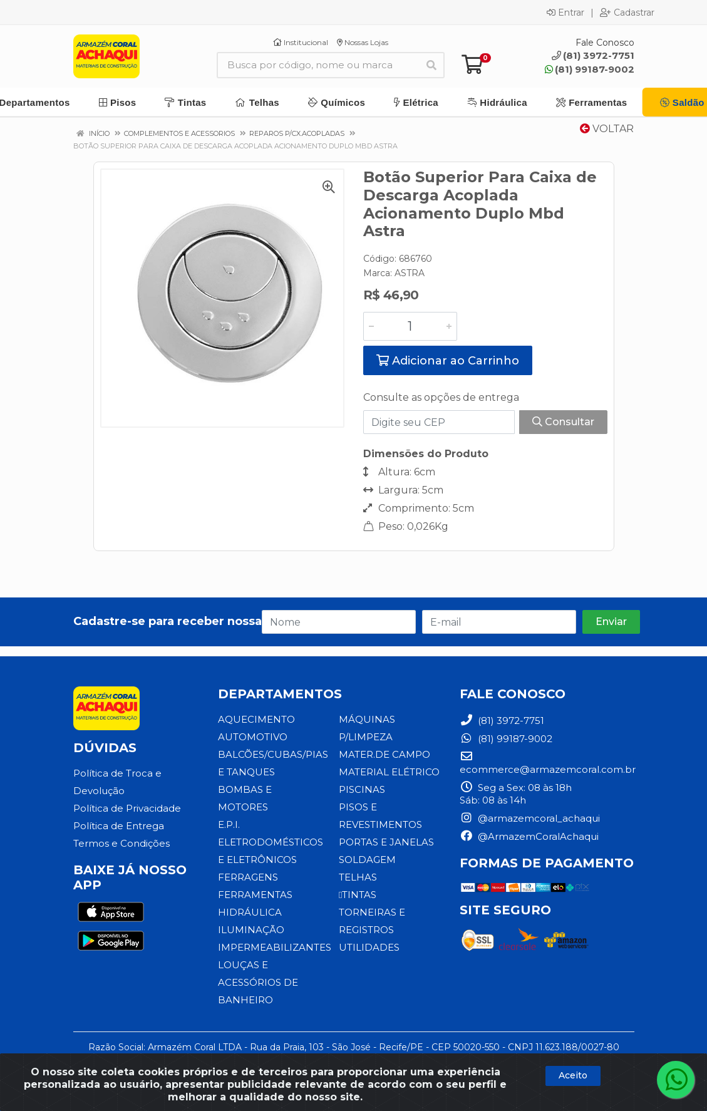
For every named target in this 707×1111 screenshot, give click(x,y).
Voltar (607, 129)
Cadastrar (627, 12)
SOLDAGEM (367, 860)
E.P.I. (229, 824)
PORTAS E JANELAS (386, 842)
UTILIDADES (369, 947)
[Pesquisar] (431, 65)
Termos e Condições (121, 843)
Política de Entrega (118, 826)
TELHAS (358, 877)
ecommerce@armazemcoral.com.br (548, 763)
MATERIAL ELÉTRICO (389, 772)
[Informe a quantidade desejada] (410, 326)
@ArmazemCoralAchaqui (529, 836)
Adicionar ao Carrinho (447, 361)
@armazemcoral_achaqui (530, 818)
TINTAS (357, 895)
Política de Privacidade (127, 808)
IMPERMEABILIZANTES (274, 947)
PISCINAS (362, 789)
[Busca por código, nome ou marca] (318, 65)
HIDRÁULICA (250, 912)
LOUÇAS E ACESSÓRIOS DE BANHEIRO (258, 982)
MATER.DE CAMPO (384, 754)
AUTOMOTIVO (252, 737)
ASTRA (410, 273)
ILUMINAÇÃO (251, 930)
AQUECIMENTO (256, 719)
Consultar (563, 422)
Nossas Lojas (362, 42)
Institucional (300, 42)
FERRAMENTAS (255, 895)
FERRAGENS (248, 877)
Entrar (565, 12)
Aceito (573, 1075)
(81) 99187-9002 (589, 69)
